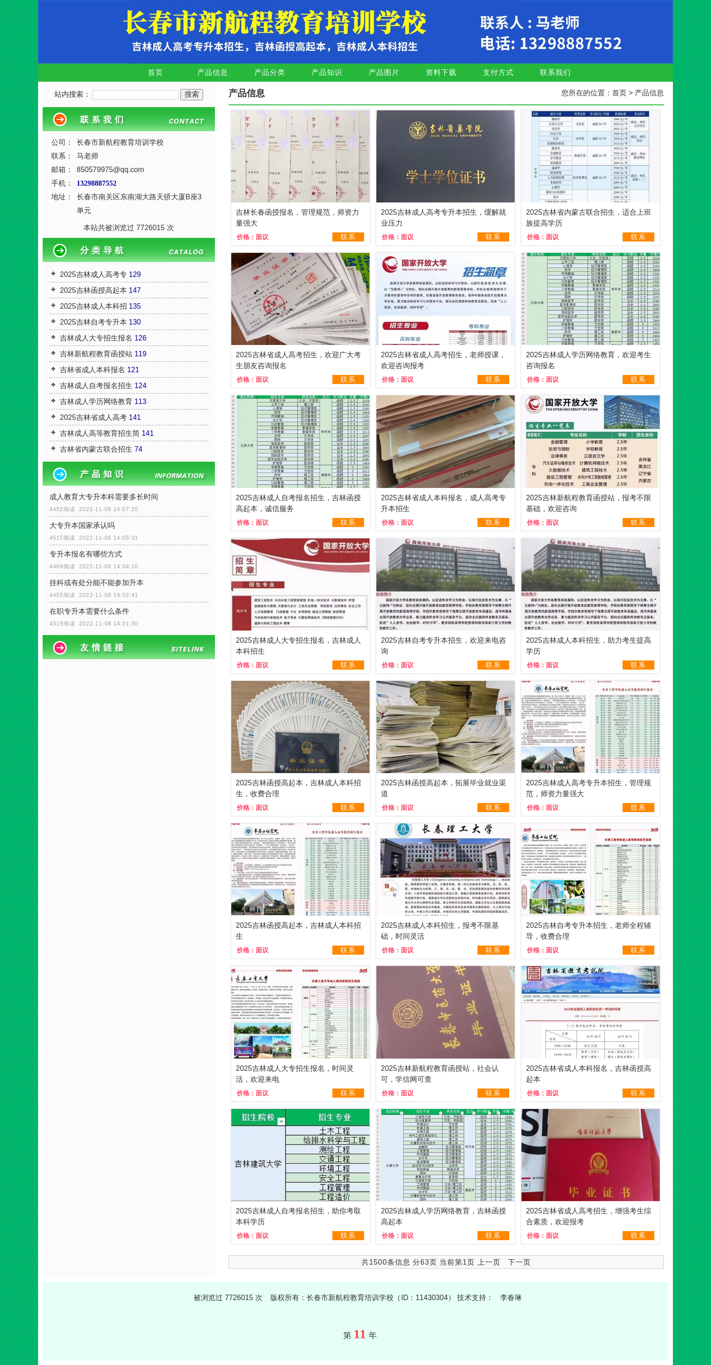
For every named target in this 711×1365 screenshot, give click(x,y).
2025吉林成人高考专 (93, 274)
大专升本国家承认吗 (82, 525)
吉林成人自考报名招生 (96, 385)
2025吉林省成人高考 (93, 417)
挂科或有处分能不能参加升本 (96, 582)
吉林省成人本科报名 (92, 370)
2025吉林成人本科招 (93, 306)
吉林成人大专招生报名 (96, 338)
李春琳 (511, 1297)
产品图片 (384, 72)
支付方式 (498, 72)
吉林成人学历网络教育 (96, 401)
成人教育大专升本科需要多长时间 (103, 497)
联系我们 (555, 72)
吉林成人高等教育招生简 (100, 433)
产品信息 (212, 72)
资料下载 (441, 72)
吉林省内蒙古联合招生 (96, 449)
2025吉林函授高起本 (93, 290)
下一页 (519, 1262)
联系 (348, 237)
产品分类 (269, 72)
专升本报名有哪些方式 (85, 554)
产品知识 (327, 72)
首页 (155, 72)
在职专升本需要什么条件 (89, 611)
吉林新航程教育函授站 (96, 354)
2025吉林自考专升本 (93, 322)
